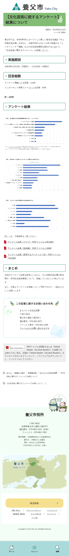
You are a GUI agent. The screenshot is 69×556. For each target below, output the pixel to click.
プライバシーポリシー (33, 510)
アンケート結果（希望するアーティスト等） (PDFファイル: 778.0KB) (34, 256)
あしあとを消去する (45, 383)
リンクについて (52, 510)
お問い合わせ (15, 510)
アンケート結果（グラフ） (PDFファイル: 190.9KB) (31, 241)
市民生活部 (32, 372)
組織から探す (20, 372)
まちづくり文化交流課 (48, 372)
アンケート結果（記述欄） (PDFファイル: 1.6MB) (30, 248)
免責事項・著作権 (19, 514)
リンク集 (34, 517)
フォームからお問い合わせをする (34, 328)
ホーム (9, 372)
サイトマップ (51, 514)
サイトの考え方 (36, 514)
